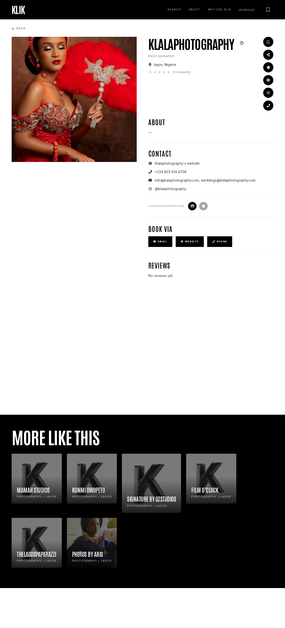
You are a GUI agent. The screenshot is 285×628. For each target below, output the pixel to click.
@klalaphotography (170, 189)
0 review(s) (181, 72)
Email (160, 241)
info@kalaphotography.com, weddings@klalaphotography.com (205, 180)
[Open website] (268, 80)
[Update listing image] (192, 206)
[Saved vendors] (268, 9)
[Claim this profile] (203, 206)
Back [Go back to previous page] (19, 28)
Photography (161, 56)
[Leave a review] (268, 67)
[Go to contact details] (268, 105)
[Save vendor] (268, 42)
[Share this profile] (268, 55)
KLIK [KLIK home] (18, 9)
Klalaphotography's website (177, 163)
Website (190, 241)
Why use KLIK (219, 9)
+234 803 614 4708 (171, 172)
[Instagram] (268, 93)
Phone (219, 241)
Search (174, 9)
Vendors (247, 10)
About (194, 9)
